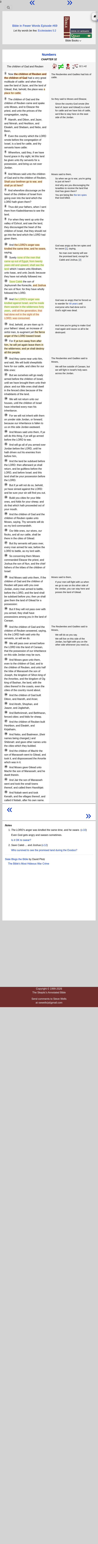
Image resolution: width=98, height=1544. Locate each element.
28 (6, 555)
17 (6, 374)
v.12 (44, 845)
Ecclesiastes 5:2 (47, 30)
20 (6, 431)
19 (6, 415)
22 (6, 460)
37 (6, 721)
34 (6, 694)
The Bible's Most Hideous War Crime (28, 863)
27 (6, 543)
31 (6, 626)
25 (6, 514)
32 (6, 643)
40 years (73, 303)
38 (6, 734)
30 (6, 608)
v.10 (83, 830)
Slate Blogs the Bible (16, 859)
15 (6, 340)
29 (6, 577)
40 (6, 767)
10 (6, 244)
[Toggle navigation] (8, 7)
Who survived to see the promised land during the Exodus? (44, 850)
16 (6, 358)
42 (6, 792)
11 (6, 257)
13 (6, 298)
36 (6, 712)
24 (6, 497)
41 (6, 779)
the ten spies (80, 195)
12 (6, 281)
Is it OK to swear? (21, 840)
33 (6, 659)
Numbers (49, 54)
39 (6, 750)
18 (6, 398)
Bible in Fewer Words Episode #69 (34, 25)
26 (6, 530)
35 (6, 703)
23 (6, 484)
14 (6, 324)
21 (6, 444)
